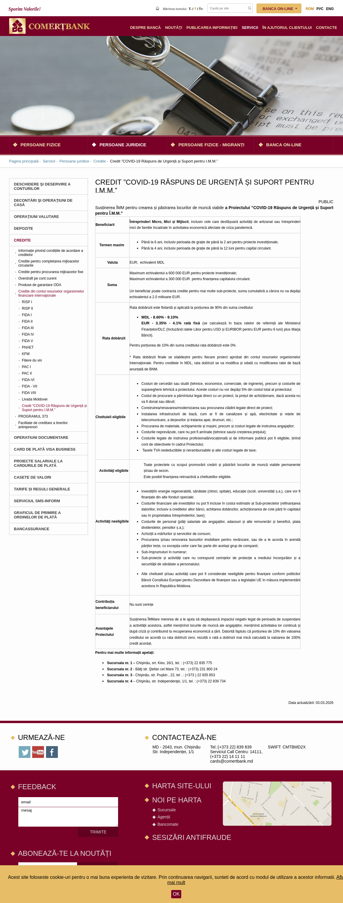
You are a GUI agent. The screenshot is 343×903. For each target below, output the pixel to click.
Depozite (23, 228)
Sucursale (166, 809)
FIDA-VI (28, 380)
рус (320, 9)
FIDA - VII (29, 386)
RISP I (27, 302)
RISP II (27, 308)
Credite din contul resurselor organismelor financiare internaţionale (51, 293)
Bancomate (167, 824)
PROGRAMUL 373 (33, 416)
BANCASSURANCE (31, 529)
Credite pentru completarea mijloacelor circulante (48, 263)
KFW (26, 354)
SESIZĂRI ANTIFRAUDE (191, 837)
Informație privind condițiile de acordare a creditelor (50, 253)
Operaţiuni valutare (36, 216)
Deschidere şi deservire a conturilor (42, 186)
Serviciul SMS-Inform (37, 501)
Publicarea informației (212, 27)
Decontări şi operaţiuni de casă (43, 202)
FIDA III (28, 328)
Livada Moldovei (35, 399)
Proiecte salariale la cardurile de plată (38, 463)
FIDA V (27, 341)
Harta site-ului (181, 786)
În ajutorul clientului (287, 27)
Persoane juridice (122, 144)
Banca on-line (283, 144)
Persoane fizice (41, 144)
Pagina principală (24, 161)
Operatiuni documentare (41, 437)
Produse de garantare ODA (39, 285)
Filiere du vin (32, 360)
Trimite (98, 832)
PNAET (28, 347)
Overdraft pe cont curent (37, 278)
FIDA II (27, 321)
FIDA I (27, 315)
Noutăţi (173, 27)
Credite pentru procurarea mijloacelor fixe (50, 272)
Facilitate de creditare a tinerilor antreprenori (43, 425)
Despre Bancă (145, 27)
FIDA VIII (29, 393)
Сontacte (326, 27)
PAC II (27, 373)
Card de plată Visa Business (45, 449)
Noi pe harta (176, 800)
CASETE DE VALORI (32, 477)
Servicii (250, 27)
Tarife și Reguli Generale (42, 489)
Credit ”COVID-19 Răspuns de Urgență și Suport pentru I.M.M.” (54, 408)
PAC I (26, 367)
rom (310, 9)
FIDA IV (28, 334)
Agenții (163, 817)
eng (330, 9)
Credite (100, 161)
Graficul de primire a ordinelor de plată (37, 514)
